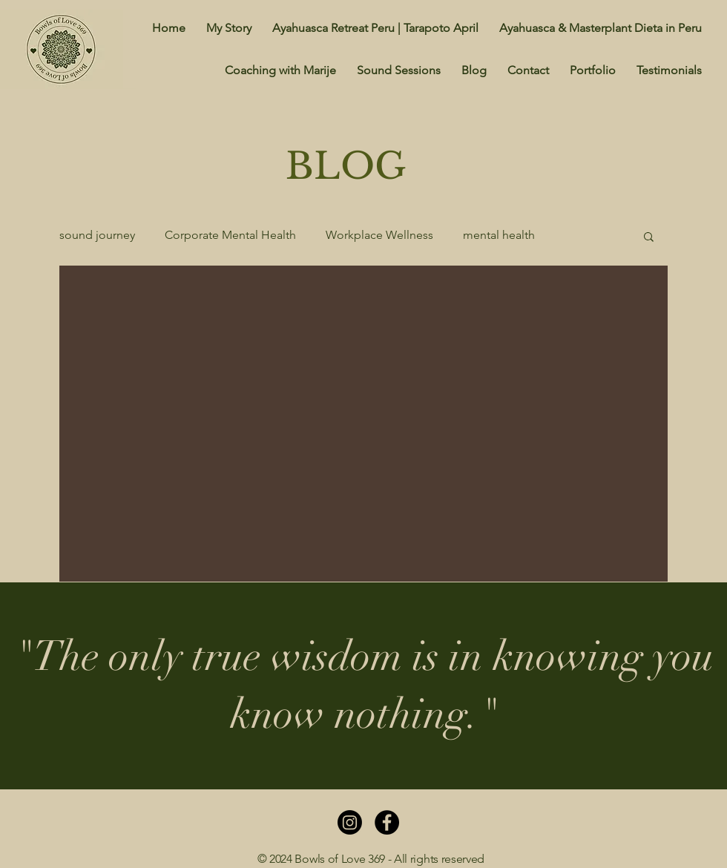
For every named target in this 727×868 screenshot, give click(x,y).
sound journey (97, 235)
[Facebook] (387, 822)
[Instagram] (350, 822)
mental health (499, 235)
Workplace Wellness (379, 235)
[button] (649, 238)
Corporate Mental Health (230, 235)
